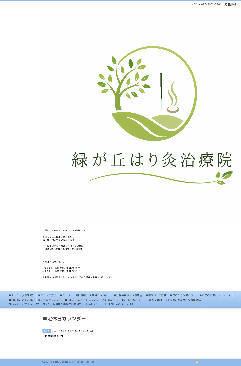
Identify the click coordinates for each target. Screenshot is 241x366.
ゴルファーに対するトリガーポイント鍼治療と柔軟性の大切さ (45, 304)
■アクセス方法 (47, 295)
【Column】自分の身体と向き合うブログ (109, 304)
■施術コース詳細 (156, 295)
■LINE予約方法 (130, 299)
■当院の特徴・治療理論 (128, 295)
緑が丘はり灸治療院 (60, 361)
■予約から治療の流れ (183, 295)
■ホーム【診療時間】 (22, 295)
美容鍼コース (110, 299)
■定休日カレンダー (50, 299)
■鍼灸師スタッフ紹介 (22, 299)
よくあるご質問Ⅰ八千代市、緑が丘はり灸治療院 (172, 299)
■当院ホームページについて (82, 299)
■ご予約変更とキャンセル (215, 295)
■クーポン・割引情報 (73, 295)
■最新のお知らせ (99, 295)
